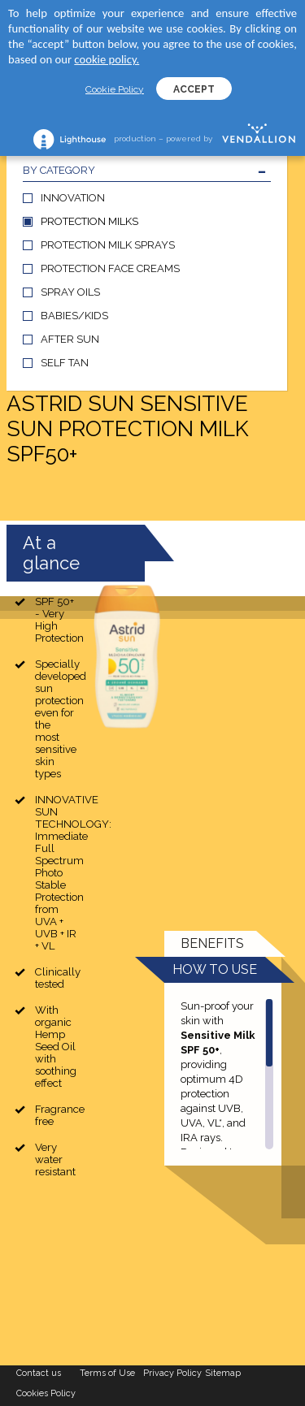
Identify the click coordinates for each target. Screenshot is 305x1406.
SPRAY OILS (70, 292)
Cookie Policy (114, 89)
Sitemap (223, 1373)
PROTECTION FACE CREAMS (110, 268)
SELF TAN (65, 363)
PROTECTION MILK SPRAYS (108, 245)
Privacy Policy (172, 1373)
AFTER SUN (70, 339)
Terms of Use (107, 1373)
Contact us (38, 1373)
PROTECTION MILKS (89, 221)
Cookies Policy (46, 1393)
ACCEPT (194, 89)
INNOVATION (73, 198)
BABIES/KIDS (74, 315)
